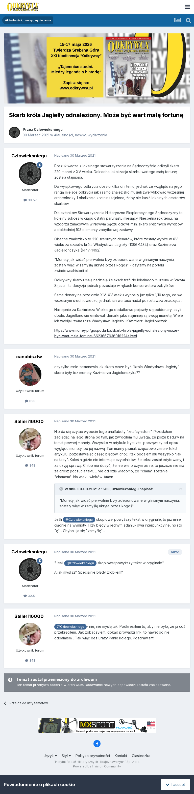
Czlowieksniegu (48, 129)
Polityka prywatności (93, 756)
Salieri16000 (29, 421)
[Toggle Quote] (61, 489)
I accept (175, 784)
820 (30, 401)
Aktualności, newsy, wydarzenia (80, 135)
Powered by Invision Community (97, 766)
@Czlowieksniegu (79, 519)
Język (50, 756)
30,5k (30, 200)
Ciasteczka (141, 756)
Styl (66, 756)
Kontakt (121, 756)
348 (30, 465)
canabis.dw (29, 356)
